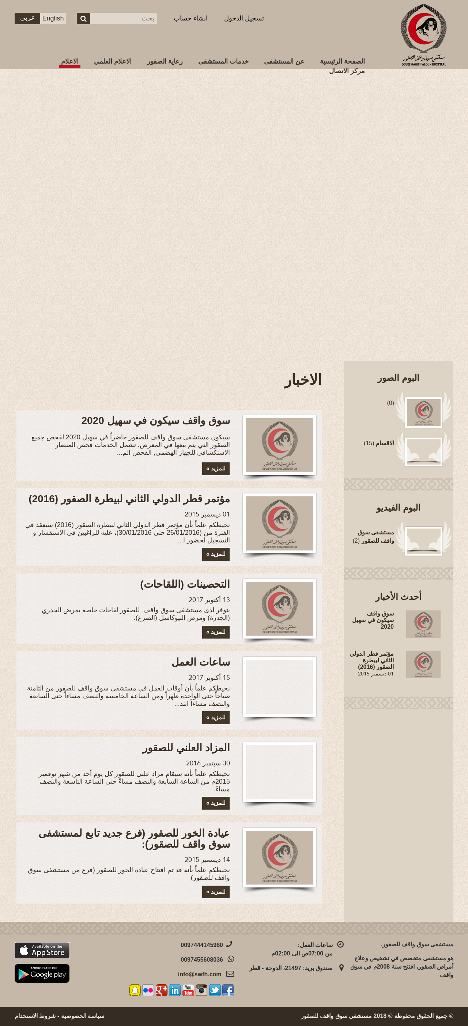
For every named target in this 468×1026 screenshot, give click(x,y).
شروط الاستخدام (35, 1016)
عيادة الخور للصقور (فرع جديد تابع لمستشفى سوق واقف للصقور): (134, 839)
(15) (379, 443)
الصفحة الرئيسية (342, 61)
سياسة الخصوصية (82, 1016)
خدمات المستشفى (223, 61)
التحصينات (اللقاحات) (185, 584)
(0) (390, 403)
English (53, 18)
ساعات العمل (200, 662)
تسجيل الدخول (244, 18)
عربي (27, 17)
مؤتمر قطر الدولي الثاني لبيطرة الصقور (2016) (129, 498)
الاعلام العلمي (113, 61)
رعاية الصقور (165, 61)
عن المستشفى (284, 61)
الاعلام (70, 61)
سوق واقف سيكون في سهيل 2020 (156, 420)
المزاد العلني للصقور (186, 747)
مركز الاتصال (347, 71)
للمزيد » (216, 468)
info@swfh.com (200, 974)
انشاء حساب (191, 18)
